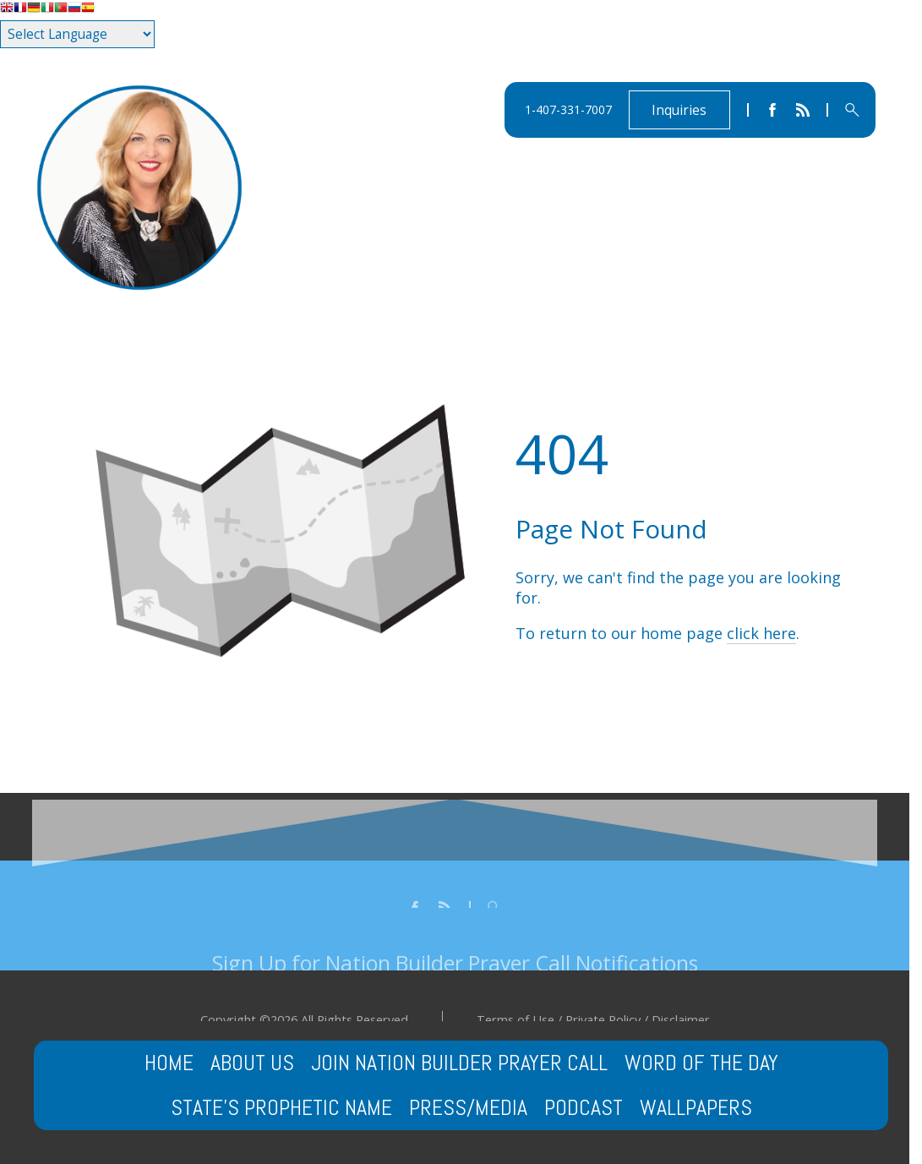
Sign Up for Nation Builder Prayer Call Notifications (455, 966)
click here (761, 633)
